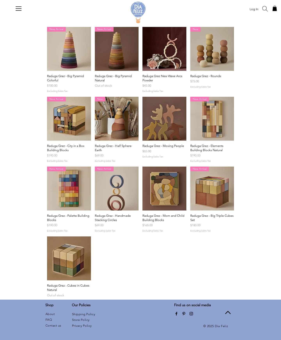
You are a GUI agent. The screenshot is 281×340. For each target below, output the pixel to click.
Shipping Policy (83, 314)
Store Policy (81, 320)
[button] (18, 8)
